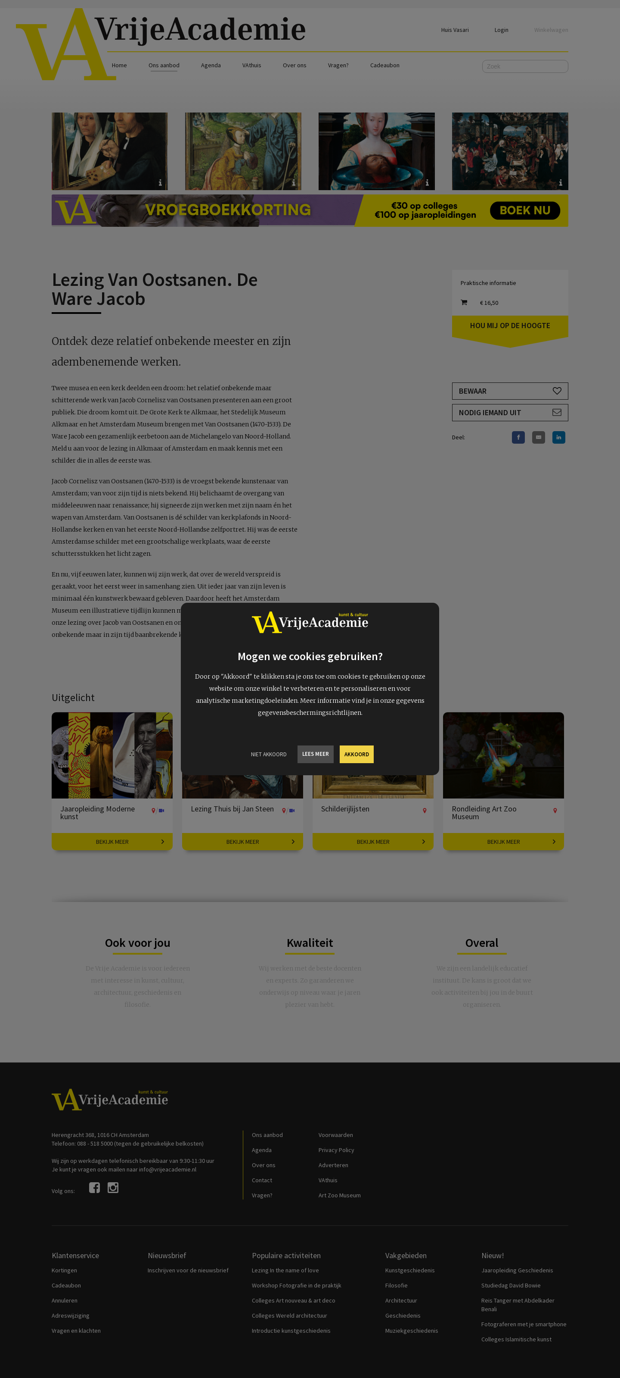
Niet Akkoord (269, 754)
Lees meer (315, 754)
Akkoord (356, 754)
